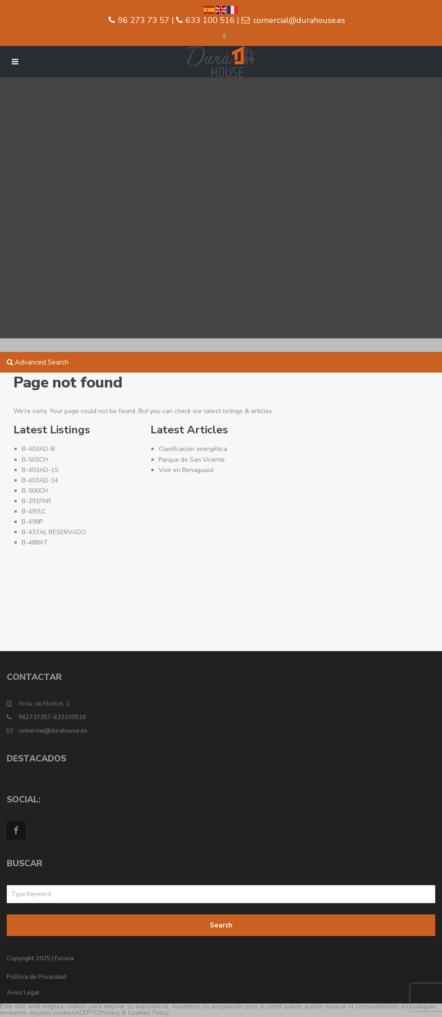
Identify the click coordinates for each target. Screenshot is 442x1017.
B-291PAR (36, 501)
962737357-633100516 (52, 717)
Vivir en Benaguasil (186, 470)
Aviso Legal (23, 993)
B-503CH (35, 459)
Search (221, 925)
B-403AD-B (38, 449)
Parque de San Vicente (192, 459)
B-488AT (35, 542)
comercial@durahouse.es (52, 731)
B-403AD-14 (40, 480)
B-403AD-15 (40, 470)
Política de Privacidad (36, 977)
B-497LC (34, 511)
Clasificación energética (193, 449)
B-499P (32, 522)
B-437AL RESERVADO (54, 532)
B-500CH (35, 490)
